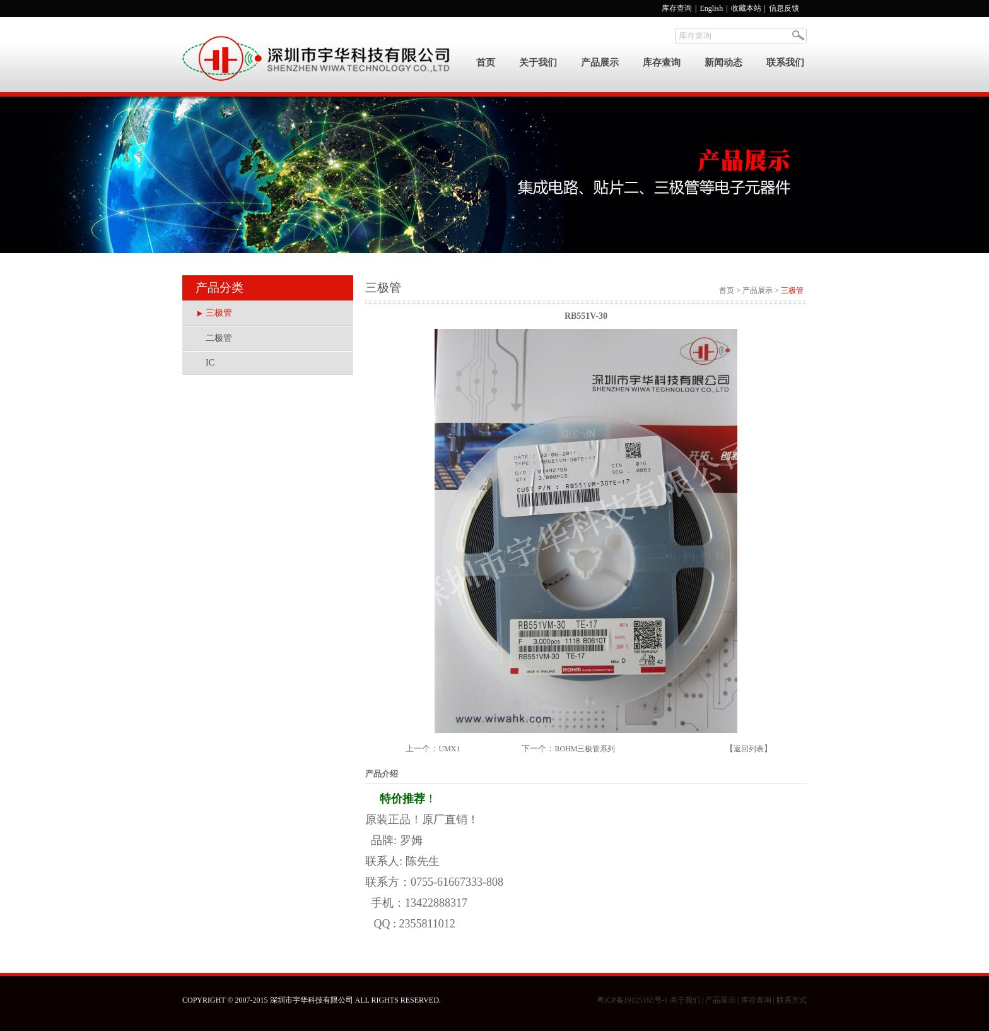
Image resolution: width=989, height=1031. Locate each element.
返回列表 (749, 748)
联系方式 (791, 1000)
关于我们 (538, 62)
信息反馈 (784, 8)
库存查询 (677, 8)
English (711, 8)
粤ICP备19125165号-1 (632, 1000)
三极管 (219, 313)
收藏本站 (747, 8)
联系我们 (785, 62)
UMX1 (449, 748)
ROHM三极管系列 (584, 748)
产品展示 (600, 62)
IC (210, 362)
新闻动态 (723, 62)
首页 (485, 62)
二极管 (219, 338)
